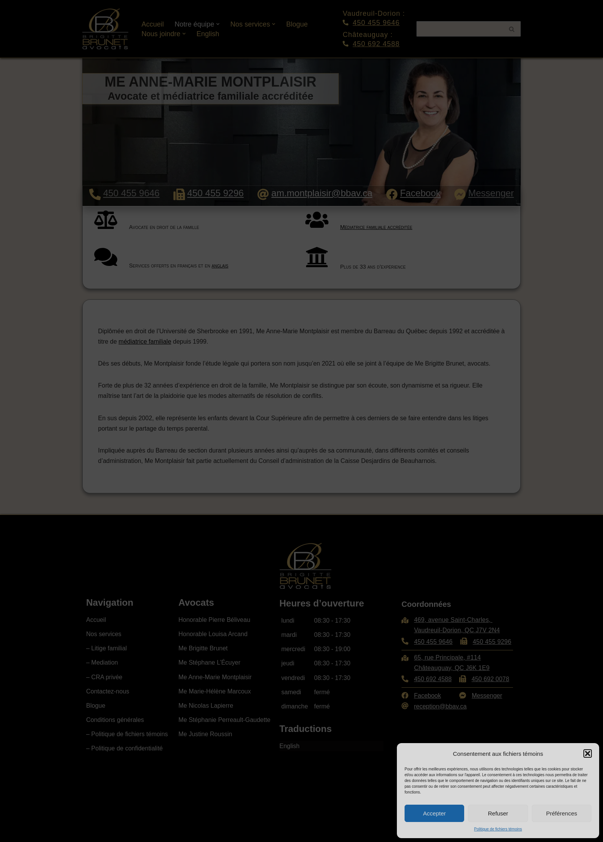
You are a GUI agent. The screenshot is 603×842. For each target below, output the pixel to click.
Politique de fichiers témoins (498, 829)
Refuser (498, 813)
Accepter (434, 813)
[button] (587, 753)
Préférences (561, 813)
